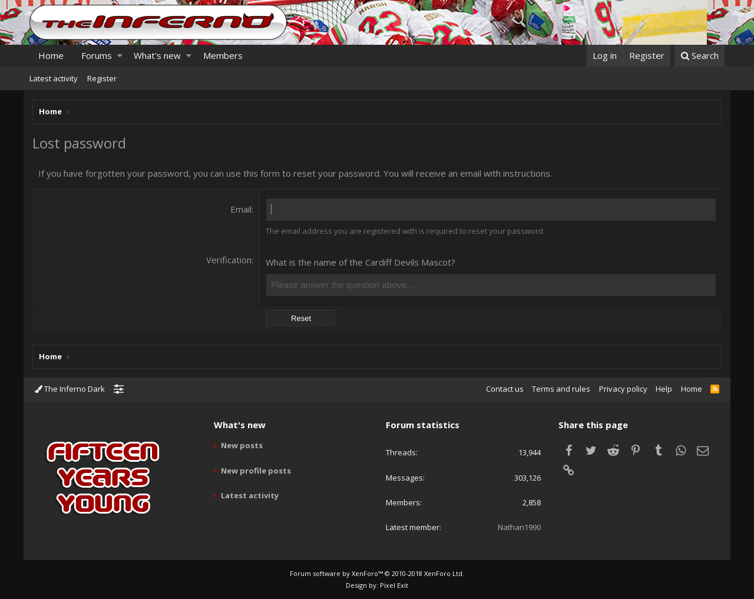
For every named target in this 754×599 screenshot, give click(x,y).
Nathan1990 (519, 527)
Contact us (505, 388)
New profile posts (256, 470)
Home (51, 55)
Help (664, 388)
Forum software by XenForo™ (377, 573)
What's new (157, 55)
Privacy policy (623, 388)
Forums (96, 55)
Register (102, 78)
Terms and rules (561, 388)
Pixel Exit (394, 585)
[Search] (699, 56)
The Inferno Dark (70, 388)
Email (241, 209)
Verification (229, 260)
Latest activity (53, 78)
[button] (119, 56)
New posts (242, 445)
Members (223, 55)
